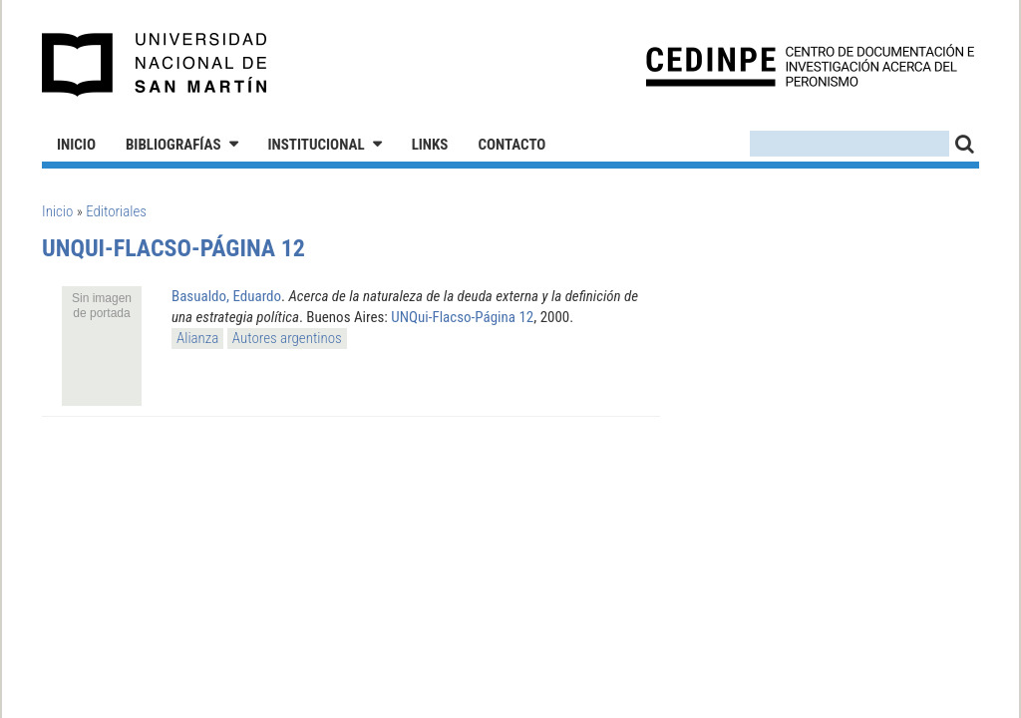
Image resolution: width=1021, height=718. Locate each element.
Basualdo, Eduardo (226, 296)
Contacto (511, 145)
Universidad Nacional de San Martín (155, 65)
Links (430, 145)
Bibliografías (173, 145)
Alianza (197, 338)
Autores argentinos (287, 338)
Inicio (76, 145)
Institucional (316, 145)
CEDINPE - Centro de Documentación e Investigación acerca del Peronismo (810, 65)
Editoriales (116, 211)
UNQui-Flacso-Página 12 (462, 317)
